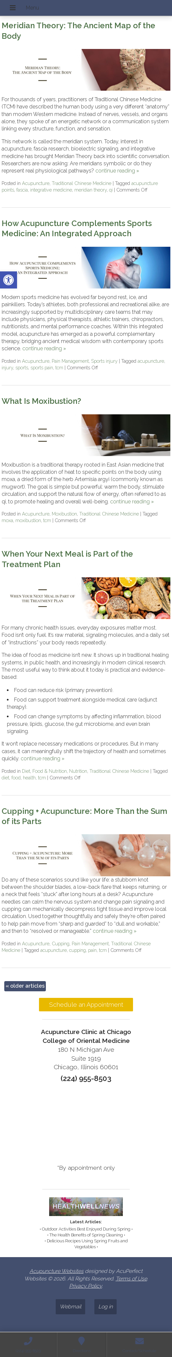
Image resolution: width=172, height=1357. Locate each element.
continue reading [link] (117, 171)
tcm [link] (59, 367)
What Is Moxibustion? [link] (41, 401)
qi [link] (111, 190)
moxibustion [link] (28, 520)
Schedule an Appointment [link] (86, 1004)
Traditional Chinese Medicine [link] (81, 183)
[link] (8, 279)
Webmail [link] (70, 1306)
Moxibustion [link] (64, 514)
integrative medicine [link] (51, 190)
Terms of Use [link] (131, 1279)
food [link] (16, 777)
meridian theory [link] (90, 190)
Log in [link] (105, 1306)
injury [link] (7, 367)
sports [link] (21, 367)
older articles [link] (25, 986)
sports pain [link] (41, 367)
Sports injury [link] (104, 361)
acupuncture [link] (151, 361)
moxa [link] (7, 520)
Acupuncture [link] (35, 183)
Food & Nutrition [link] (49, 771)
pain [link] (92, 950)
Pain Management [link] (70, 361)
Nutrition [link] (78, 771)
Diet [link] (26, 771)
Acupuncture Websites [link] (56, 1271)
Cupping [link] (60, 943)
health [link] (29, 777)
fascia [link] (22, 190)
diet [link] (5, 777)
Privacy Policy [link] (85, 1286)
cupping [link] (77, 950)
